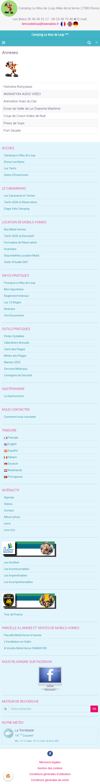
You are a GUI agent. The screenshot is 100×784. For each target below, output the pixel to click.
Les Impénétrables (15, 575)
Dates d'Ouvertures (16, 174)
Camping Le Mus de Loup (19, 155)
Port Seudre (12, 130)
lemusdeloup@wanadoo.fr (41, 23)
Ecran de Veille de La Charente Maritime (32, 108)
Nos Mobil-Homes (15, 229)
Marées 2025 (12, 362)
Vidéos (8, 504)
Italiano (10, 457)
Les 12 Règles (12, 302)
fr (97, 42)
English (10, 444)
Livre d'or (9, 530)
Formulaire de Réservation (20, 242)
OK (94, 708)
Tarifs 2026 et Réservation (20, 202)
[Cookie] (8, 776)
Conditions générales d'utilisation (50, 774)
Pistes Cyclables (14, 336)
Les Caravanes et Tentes (19, 195)
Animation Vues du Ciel (20, 101)
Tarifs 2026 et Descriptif (19, 236)
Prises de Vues (14, 123)
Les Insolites (11, 562)
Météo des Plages (15, 355)
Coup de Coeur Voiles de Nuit (25, 116)
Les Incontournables (16, 569)
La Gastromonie (14, 396)
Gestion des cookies (50, 768)
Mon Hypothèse (14, 289)
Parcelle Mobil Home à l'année (23, 635)
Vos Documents (14, 315)
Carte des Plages (14, 349)
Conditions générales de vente (50, 780)
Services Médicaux (15, 368)
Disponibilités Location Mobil (21, 255)
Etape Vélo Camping (16, 208)
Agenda (9, 497)
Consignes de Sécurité (18, 375)
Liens (7, 523)
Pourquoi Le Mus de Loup (19, 282)
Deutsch (11, 463)
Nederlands (13, 470)
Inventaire (10, 249)
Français (11, 437)
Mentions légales (50, 762)
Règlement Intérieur (16, 295)
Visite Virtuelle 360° (16, 262)
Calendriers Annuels (16, 342)
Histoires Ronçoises (18, 87)
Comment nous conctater (20, 416)
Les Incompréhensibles (18, 582)
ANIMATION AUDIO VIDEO (22, 94)
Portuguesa (13, 476)
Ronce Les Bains (14, 161)
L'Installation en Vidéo (17, 641)
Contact (9, 510)
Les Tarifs (10, 168)
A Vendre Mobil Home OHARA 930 (25, 648)
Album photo (12, 517)
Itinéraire (9, 308)
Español (11, 450)
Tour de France (13, 614)
